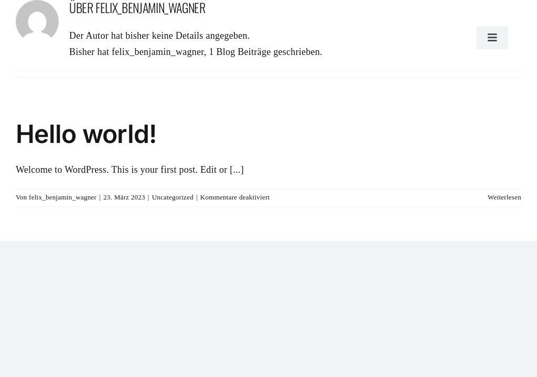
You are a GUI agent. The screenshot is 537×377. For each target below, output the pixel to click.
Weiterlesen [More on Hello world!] (504, 197)
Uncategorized (173, 197)
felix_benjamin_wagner (62, 197)
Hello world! (86, 133)
